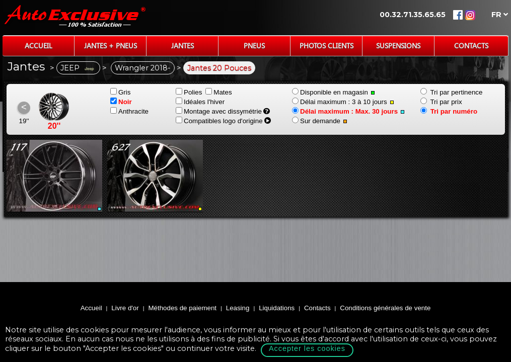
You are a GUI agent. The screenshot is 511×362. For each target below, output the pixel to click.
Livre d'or (124, 308)
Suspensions (398, 45)
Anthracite (129, 111)
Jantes (182, 45)
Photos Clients (326, 45)
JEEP (78, 67)
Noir (121, 102)
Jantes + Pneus (110, 45)
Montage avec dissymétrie (219, 111)
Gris (120, 92)
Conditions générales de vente (385, 308)
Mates (218, 92)
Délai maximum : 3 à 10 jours (343, 102)
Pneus (254, 45)
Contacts (471, 45)
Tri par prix (441, 102)
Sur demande (319, 121)
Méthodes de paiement (182, 308)
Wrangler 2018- (143, 67)
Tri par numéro (448, 111)
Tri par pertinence (451, 92)
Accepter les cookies (307, 348)
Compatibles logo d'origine (219, 121)
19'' (24, 121)
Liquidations (277, 308)
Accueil (38, 45)
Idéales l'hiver (200, 102)
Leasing (238, 308)
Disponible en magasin (333, 92)
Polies (189, 92)
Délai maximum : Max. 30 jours (348, 111)
